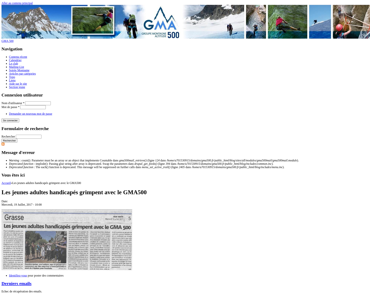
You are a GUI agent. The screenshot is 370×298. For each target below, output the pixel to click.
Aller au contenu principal (17, 3)
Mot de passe (10, 107)
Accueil (6, 183)
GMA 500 (7, 41)
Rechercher (8, 136)
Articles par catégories (22, 73)
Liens (12, 80)
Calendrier (15, 60)
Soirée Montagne (19, 70)
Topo (12, 77)
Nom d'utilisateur (12, 103)
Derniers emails (16, 283)
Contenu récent (18, 56)
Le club (13, 63)
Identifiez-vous (18, 275)
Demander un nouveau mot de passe (30, 113)
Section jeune (17, 87)
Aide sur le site (18, 83)
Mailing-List (16, 66)
